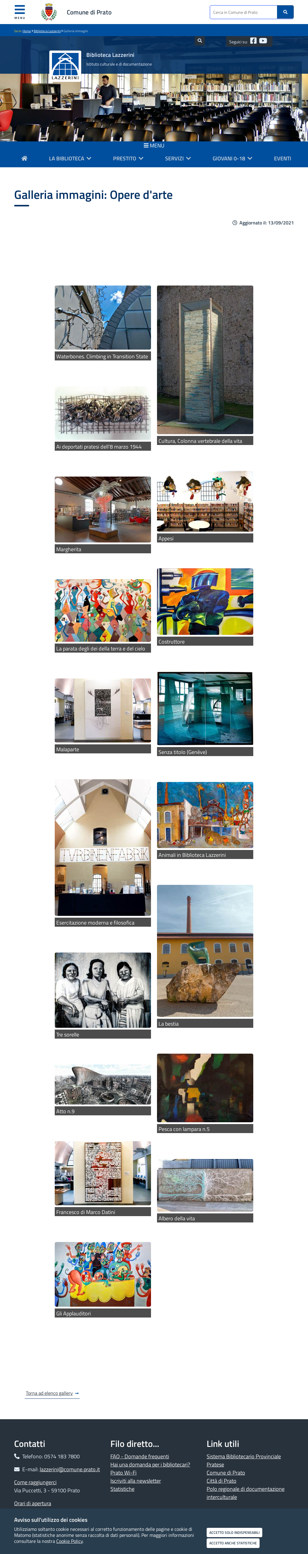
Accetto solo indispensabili (234, 1532)
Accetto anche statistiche (233, 1543)
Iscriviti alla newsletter (135, 1481)
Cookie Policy (69, 1541)
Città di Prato (221, 1481)
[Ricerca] (285, 12)
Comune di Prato (89, 12)
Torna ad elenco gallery (49, 1393)
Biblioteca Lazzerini (47, 31)
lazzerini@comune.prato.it (70, 1469)
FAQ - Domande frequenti (139, 1456)
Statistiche (122, 1489)
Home (27, 31)
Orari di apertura (32, 1503)
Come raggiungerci (35, 1482)
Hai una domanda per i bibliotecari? (150, 1464)
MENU (154, 145)
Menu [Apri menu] (20, 12)
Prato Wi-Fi (123, 1473)
